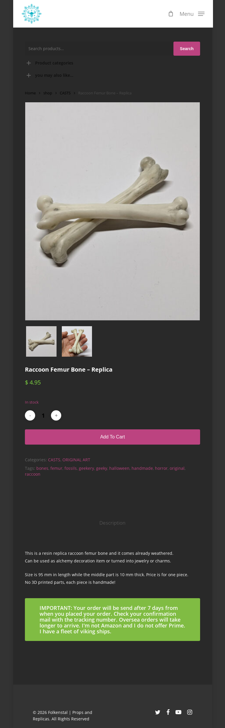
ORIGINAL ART (76, 459)
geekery (86, 468)
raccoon (32, 474)
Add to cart (112, 436)
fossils (70, 468)
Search (187, 48)
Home (30, 93)
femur (56, 468)
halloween (119, 468)
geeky (101, 468)
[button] (190, 13)
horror (161, 468)
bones (42, 468)
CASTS (65, 93)
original (177, 468)
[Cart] (169, 14)
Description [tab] (112, 522)
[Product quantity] (43, 415)
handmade (142, 468)
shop (47, 93)
